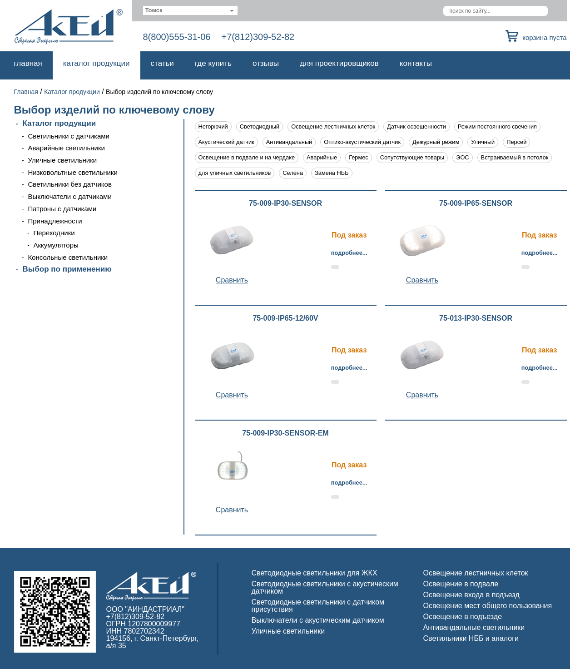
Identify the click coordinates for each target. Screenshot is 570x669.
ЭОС (462, 157)
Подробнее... (349, 252)
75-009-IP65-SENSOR (475, 203)
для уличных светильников (234, 172)
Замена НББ (332, 172)
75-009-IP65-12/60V (285, 318)
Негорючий (213, 126)
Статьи (162, 63)
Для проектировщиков (339, 63)
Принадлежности (55, 221)
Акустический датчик (226, 142)
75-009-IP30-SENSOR (285, 203)
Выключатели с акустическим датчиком (318, 620)
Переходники (54, 233)
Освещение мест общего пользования (487, 606)
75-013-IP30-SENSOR (475, 318)
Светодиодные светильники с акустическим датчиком (325, 587)
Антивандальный (289, 142)
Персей (516, 142)
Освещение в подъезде (462, 616)
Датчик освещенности (416, 126)
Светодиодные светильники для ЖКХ (314, 573)
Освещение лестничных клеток (333, 126)
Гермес (358, 157)
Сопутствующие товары (412, 157)
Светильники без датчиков (70, 184)
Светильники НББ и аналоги (471, 638)
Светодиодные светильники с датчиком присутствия (318, 605)
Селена (293, 172)
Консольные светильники (68, 257)
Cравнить (232, 280)
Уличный (483, 142)
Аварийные (322, 157)
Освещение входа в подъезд (471, 595)
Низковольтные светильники (73, 172)
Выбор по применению (67, 269)
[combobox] (190, 10)
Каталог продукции (96, 63)
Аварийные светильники (66, 148)
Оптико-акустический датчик (362, 142)
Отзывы (266, 63)
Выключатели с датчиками (70, 196)
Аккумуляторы (56, 245)
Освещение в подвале (461, 584)
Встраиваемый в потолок (515, 157)
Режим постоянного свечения (497, 126)
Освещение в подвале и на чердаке (246, 157)
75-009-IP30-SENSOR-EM (285, 433)
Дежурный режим (435, 142)
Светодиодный (259, 126)
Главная (28, 63)
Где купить (213, 63)
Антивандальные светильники (474, 627)
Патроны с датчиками (62, 209)
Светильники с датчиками (69, 136)
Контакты (416, 63)
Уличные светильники (62, 160)
